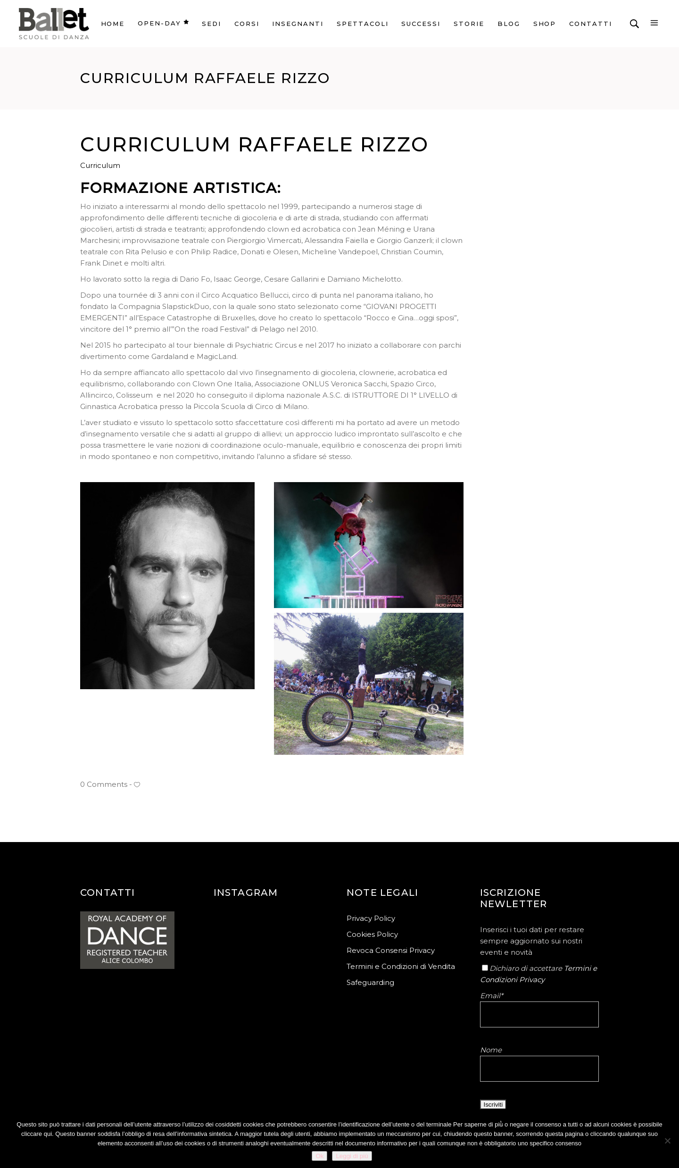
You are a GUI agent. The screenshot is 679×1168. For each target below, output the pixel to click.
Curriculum (100, 165)
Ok (319, 1156)
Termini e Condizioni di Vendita (401, 966)
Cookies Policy (372, 934)
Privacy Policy (371, 918)
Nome (491, 1049)
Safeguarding (370, 982)
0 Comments (103, 784)
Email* (491, 995)
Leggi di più (352, 1156)
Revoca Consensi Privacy (391, 950)
